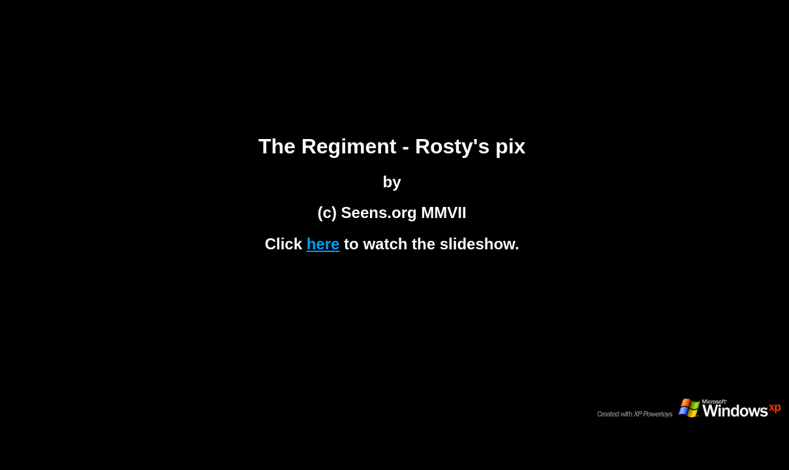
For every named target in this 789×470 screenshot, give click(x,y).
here (323, 244)
